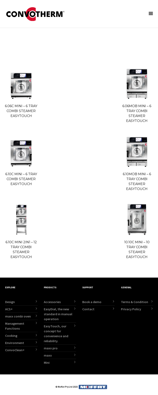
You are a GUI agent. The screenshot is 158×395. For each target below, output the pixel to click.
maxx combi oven (18, 316)
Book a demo (91, 302)
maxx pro (51, 348)
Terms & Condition (134, 302)
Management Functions (14, 325)
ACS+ (9, 309)
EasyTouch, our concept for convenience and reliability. (56, 333)
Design (10, 302)
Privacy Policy (131, 309)
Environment (14, 343)
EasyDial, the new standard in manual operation (58, 314)
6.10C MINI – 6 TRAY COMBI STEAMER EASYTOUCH (21, 179)
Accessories (52, 302)
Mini (47, 362)
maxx (48, 355)
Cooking (11, 336)
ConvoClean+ (14, 350)
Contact (88, 309)
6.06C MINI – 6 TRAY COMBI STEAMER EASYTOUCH (21, 111)
